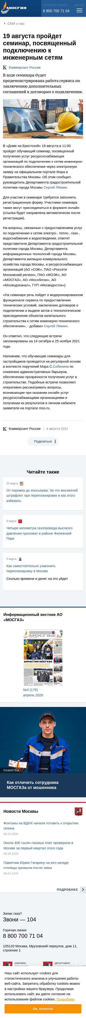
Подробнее (66, 999)
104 (31, 919)
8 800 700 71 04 (56, 11)
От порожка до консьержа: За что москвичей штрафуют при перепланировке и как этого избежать (42, 495)
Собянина (61, 366)
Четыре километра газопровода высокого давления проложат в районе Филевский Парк (39, 533)
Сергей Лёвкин (55, 187)
